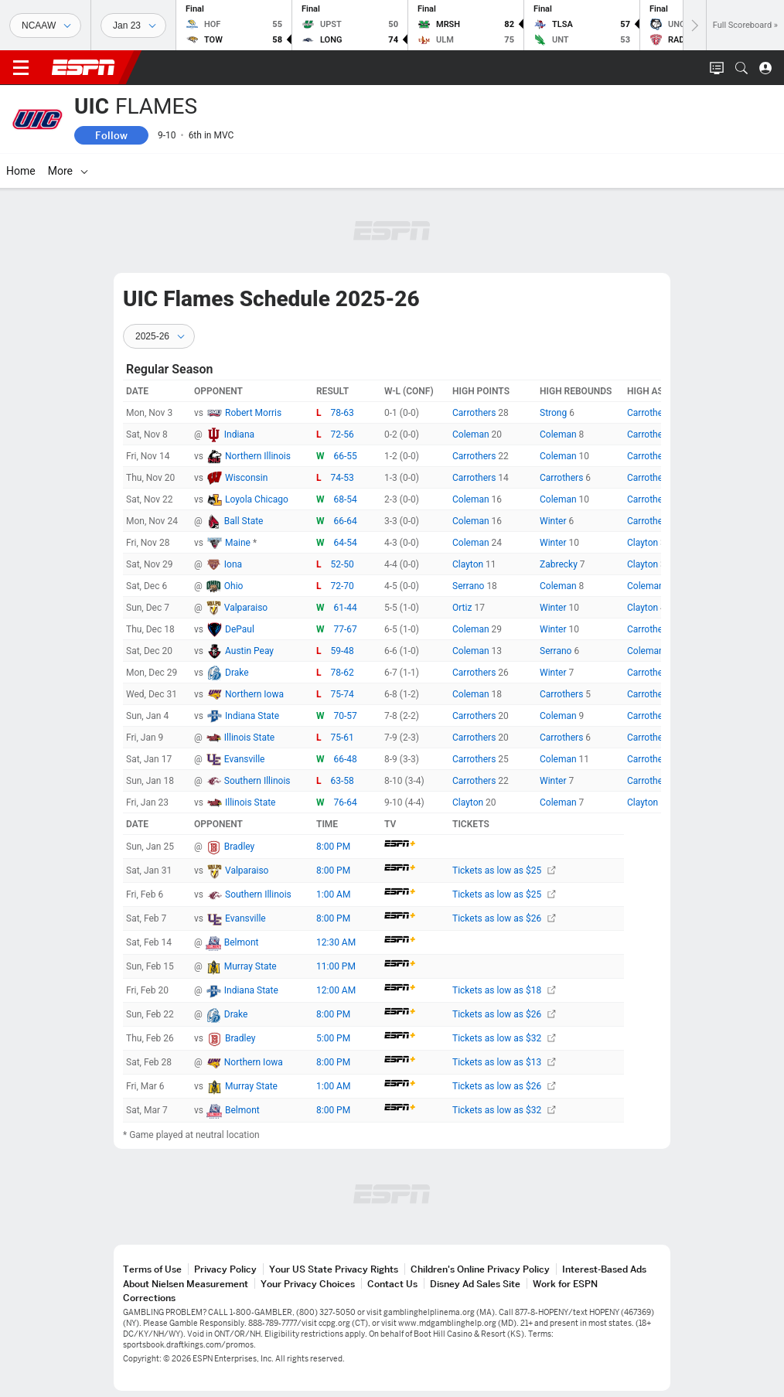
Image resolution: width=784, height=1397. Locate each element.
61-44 (345, 607)
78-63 (342, 412)
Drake (237, 672)
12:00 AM (336, 990)
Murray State (250, 966)
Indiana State (252, 715)
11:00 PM (336, 966)
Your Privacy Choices (308, 1284)
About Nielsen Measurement (185, 1284)
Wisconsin (246, 477)
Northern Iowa (254, 694)
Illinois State (249, 737)
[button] (741, 68)
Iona (233, 564)
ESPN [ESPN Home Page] (83, 67)
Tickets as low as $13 (504, 1062)
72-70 (342, 586)
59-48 (342, 651)
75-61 (342, 737)
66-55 (345, 456)
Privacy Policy (225, 1269)
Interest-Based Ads (604, 1269)
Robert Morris (253, 412)
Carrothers (475, 412)
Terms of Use (152, 1269)
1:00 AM (333, 894)
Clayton (643, 542)
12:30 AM (336, 942)
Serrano (469, 586)
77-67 (345, 629)
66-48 (345, 759)
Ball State (244, 521)
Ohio (234, 586)
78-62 (342, 672)
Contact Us (392, 1284)
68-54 (345, 499)
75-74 (342, 694)
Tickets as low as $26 (504, 918)
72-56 (342, 434)
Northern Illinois (258, 456)
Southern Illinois (257, 780)
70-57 (345, 715)
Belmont (241, 942)
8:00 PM (333, 846)
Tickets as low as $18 (504, 990)
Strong (554, 412)
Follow (111, 135)
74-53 (342, 477)
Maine (239, 542)
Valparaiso (246, 607)
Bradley (239, 846)
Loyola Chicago (256, 499)
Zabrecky (560, 564)
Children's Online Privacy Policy (480, 1269)
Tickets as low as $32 (504, 1038)
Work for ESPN (565, 1284)
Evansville (244, 759)
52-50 (342, 564)
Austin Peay (249, 651)
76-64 (345, 802)
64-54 (345, 542)
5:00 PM (333, 1038)
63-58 (342, 780)
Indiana (239, 434)
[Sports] (45, 25)
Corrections (149, 1297)
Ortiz (463, 607)
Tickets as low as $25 (504, 870)
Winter (554, 521)
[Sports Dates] (133, 25)
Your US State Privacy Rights (333, 1269)
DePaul (239, 629)
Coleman (472, 434)
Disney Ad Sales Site (475, 1284)
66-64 (345, 521)
